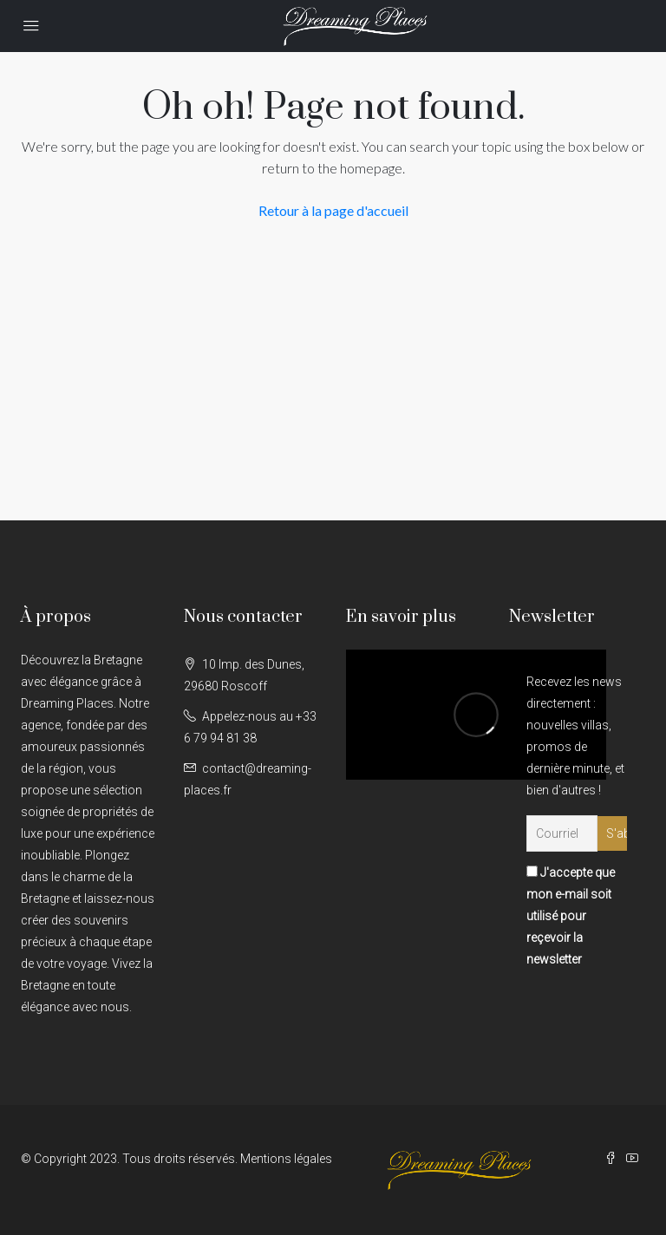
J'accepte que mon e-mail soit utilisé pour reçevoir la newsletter (570, 916)
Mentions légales (286, 1159)
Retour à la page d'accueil (333, 210)
